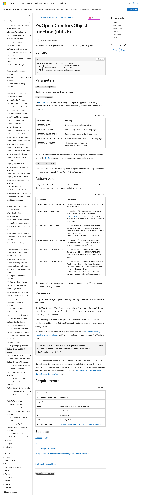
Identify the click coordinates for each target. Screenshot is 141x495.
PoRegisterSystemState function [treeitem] (18, 235)
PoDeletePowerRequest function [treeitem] (18, 212)
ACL (37, 443)
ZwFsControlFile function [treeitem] (16, 325)
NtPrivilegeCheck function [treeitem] (16, 130)
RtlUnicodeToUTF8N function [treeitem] (17, 278)
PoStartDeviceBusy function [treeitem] (17, 249)
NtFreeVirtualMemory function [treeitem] (18, 103)
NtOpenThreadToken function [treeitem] (17, 123)
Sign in (135, 3)
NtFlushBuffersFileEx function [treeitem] (17, 100)
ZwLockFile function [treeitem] (14, 328)
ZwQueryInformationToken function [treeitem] (16, 359)
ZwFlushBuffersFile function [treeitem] (16, 311)
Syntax (114, 22)
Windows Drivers (47, 17)
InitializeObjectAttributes (45, 448)
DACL (47, 158)
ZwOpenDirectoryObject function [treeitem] (16, 336)
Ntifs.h (70, 17)
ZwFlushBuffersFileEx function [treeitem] (17, 315)
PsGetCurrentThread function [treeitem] (17, 268)
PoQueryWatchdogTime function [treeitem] (18, 219)
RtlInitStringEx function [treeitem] (15, 275)
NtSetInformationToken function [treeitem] (18, 182)
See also (115, 37)
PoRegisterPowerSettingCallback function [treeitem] (18, 230)
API (57, 17)
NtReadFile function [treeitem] (14, 172)
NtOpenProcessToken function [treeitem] (18, 116)
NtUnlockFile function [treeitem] (14, 195)
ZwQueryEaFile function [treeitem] (15, 355)
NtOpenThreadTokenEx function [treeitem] (18, 127)
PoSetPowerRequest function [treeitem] (17, 242)
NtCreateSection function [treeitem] (16, 86)
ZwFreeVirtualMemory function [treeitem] (18, 321)
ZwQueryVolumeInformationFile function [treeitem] (18, 382)
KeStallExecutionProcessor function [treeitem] (16, 58)
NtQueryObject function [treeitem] (15, 150)
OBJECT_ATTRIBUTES (74, 216)
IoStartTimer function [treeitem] (14, 28)
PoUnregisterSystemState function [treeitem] (16, 263)
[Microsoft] (4, 3)
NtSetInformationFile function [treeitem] (17, 176)
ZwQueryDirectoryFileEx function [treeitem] (18, 351)
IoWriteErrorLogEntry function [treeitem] (18, 35)
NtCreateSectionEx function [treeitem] (17, 89)
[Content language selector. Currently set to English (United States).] (14, 491)
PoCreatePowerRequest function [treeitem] (18, 209)
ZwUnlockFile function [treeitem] (15, 419)
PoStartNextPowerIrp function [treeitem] (17, 252)
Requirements (117, 34)
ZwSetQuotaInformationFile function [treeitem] (17, 405)
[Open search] (129, 3)
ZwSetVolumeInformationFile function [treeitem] (17, 414)
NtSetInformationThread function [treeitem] (19, 179)
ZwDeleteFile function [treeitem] (14, 298)
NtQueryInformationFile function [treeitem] (18, 140)
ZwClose (38, 458)
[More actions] (103, 18)
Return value (117, 28)
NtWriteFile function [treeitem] (14, 199)
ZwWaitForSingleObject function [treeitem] (18, 423)
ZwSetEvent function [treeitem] (14, 390)
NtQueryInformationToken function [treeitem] (16, 145)
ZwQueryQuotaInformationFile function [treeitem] (18, 369)
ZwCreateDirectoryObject (45, 464)
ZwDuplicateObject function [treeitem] (17, 305)
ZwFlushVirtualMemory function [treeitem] (18, 318)
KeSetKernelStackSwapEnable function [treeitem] (17, 52)
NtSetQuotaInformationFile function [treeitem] (16, 187)
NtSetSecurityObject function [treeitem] (17, 192)
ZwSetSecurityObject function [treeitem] (17, 410)
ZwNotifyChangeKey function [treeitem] (17, 332)
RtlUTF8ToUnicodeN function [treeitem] (17, 281)
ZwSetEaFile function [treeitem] (14, 387)
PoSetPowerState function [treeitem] (16, 245)
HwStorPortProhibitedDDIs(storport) (73, 424)
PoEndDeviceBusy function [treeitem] (16, 216)
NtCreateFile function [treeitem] (14, 83)
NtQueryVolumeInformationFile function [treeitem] (18, 167)
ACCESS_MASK (44, 102)
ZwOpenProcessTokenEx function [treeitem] (19, 341)
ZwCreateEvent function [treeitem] (15, 294)
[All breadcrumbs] (37, 18)
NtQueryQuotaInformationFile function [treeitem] (17, 154)
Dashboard (133, 9)
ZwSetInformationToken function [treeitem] (18, 394)
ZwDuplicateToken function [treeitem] (16, 308)
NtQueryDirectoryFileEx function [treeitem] (18, 137)
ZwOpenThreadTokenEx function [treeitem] (18, 345)
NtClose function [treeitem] (13, 76)
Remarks (115, 31)
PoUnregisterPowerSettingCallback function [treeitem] (19, 257)
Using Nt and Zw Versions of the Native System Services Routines (62, 453)
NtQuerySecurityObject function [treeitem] (18, 159)
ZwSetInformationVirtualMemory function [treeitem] (19, 398)
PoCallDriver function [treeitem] (14, 202)
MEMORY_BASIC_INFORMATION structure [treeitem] (19, 65)
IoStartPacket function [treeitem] (15, 25)
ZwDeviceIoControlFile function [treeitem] (18, 301)
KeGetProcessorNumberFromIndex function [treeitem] (19, 46)
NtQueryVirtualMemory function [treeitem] (18, 163)
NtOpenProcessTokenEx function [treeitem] (18, 120)
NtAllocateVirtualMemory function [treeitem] (16, 71)
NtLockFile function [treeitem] (14, 110)
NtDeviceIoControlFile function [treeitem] (18, 93)
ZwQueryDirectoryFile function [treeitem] (18, 348)
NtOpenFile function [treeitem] (14, 113)
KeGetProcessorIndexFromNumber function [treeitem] (19, 39)
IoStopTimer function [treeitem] (14, 31)
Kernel (63, 17)
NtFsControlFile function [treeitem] (15, 106)
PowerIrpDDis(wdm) (94, 424)
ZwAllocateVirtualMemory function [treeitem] (16, 289)
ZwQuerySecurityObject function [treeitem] (19, 374)
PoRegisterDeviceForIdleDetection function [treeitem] (19, 224)
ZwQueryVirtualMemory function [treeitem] (19, 377)
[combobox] (16, 21)
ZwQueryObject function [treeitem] (16, 364)
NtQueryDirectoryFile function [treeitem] (18, 133)
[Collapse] (29, 16)
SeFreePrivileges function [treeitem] (16, 285)
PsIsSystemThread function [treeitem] (16, 271)
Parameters (116, 25)
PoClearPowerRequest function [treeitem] (18, 206)
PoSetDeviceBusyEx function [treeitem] (17, 238)
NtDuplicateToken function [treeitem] (16, 96)
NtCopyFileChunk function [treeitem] (16, 79)
